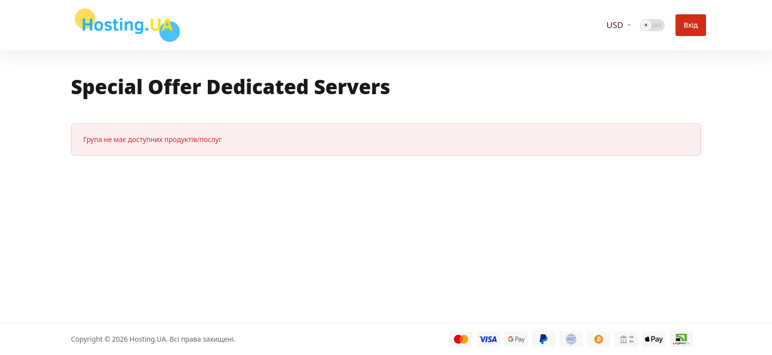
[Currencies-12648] (624, 25)
